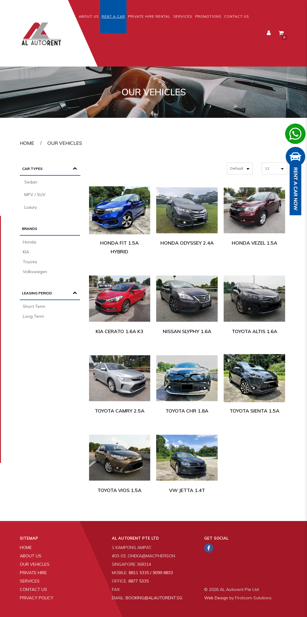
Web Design (216, 598)
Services (30, 581)
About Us (30, 556)
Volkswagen (35, 271)
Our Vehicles (64, 143)
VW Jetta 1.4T (187, 490)
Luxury (30, 207)
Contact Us (33, 589)
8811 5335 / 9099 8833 (151, 572)
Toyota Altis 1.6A (254, 331)
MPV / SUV (35, 194)
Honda (29, 242)
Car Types (32, 168)
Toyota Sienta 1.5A (254, 411)
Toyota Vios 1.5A (119, 490)
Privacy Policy (36, 598)
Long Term (33, 316)
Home (27, 143)
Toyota (30, 261)
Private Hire (33, 572)
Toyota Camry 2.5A (120, 411)
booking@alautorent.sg (154, 598)
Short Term (34, 306)
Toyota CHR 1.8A (186, 411)
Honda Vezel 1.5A (254, 243)
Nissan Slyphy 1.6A (187, 331)
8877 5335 (138, 581)
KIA (26, 252)
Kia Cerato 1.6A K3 (119, 331)
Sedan (30, 182)
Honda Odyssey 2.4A (187, 243)
